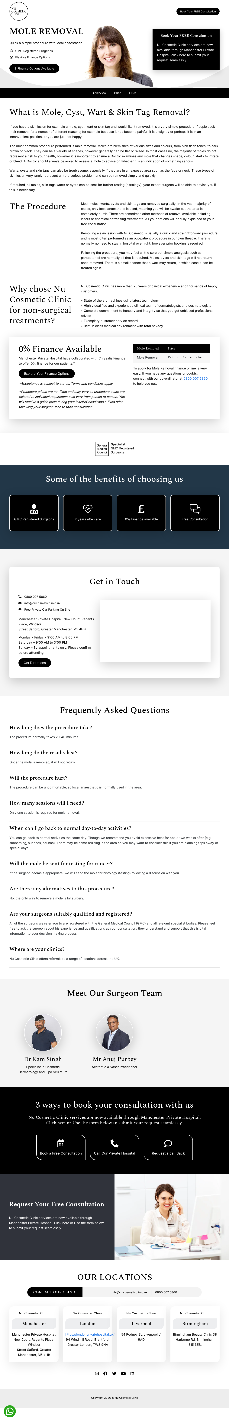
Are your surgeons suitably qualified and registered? (70, 917)
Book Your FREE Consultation (198, 11)
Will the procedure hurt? (38, 781)
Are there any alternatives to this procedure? (61, 891)
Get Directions (37, 665)
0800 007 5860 (195, 380)
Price (117, 94)
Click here (55, 1125)
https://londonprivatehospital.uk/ (89, 1346)
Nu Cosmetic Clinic (126, 1409)
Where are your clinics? (37, 952)
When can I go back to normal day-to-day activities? (70, 831)
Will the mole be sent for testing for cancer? (61, 866)
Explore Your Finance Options (50, 375)
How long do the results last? (43, 755)
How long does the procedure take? (50, 730)
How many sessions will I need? (46, 806)
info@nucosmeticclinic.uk (39, 605)
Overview (99, 94)
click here (178, 55)
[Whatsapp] (10, 1411)
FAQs (132, 94)
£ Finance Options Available (39, 69)
